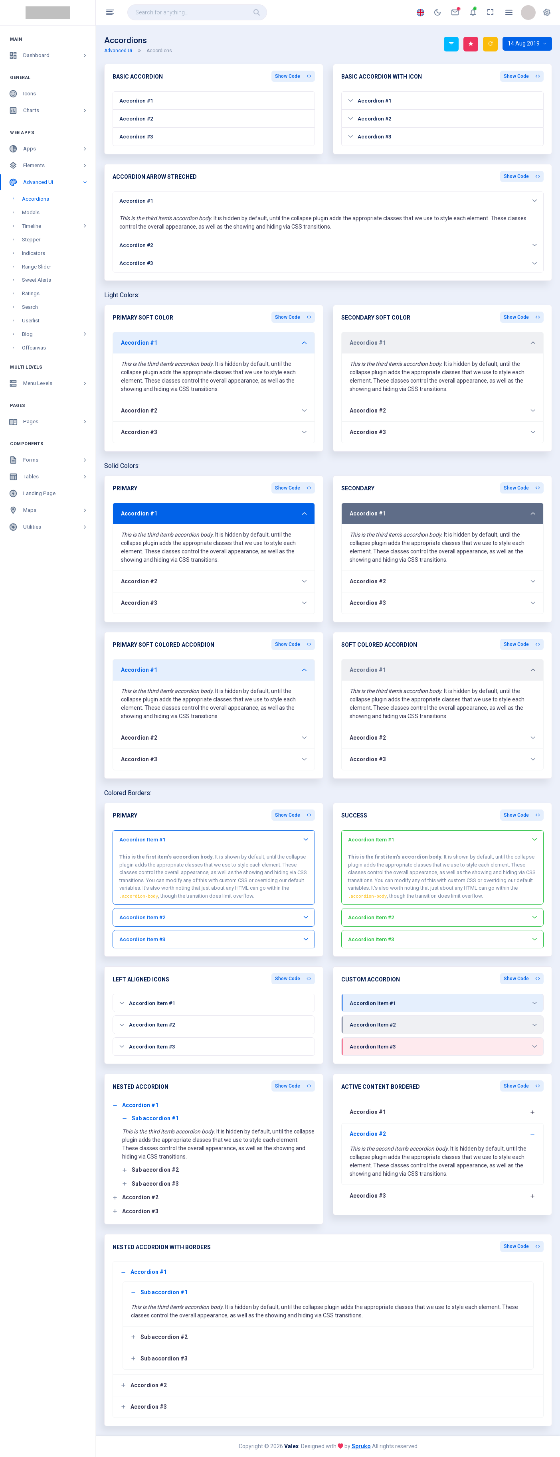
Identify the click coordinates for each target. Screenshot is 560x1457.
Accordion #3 (136, 136)
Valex (291, 1446)
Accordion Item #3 (213, 939)
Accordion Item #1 (213, 839)
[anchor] (437, 12)
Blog (55, 334)
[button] (547, 12)
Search (30, 307)
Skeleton (32, 361)
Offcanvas (34, 348)
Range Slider (36, 267)
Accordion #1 (136, 100)
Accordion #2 (136, 118)
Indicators (33, 253)
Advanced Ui (123, 50)
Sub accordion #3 (150, 1184)
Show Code (293, 76)
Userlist (31, 321)
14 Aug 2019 (527, 43)
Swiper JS (33, 375)
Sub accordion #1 (150, 1118)
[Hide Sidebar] (110, 12)
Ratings (31, 293)
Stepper (31, 240)
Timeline (55, 226)
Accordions (35, 199)
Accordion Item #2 (213, 917)
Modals (31, 212)
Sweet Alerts (36, 280)
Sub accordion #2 (150, 1170)
